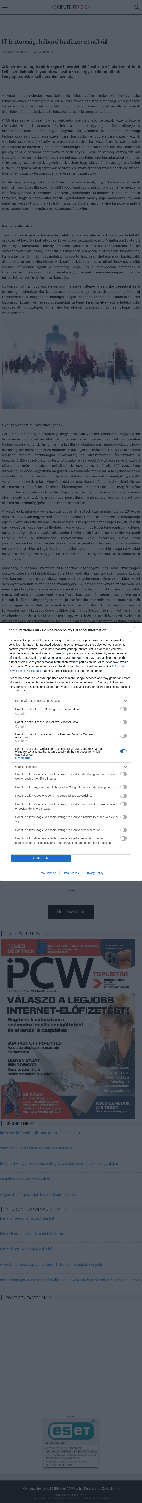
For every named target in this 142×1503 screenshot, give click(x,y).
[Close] (134, 630)
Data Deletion (47, 873)
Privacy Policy (94, 873)
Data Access (71, 873)
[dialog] (71, 751)
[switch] (123, 709)
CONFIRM (41, 858)
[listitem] (71, 701)
